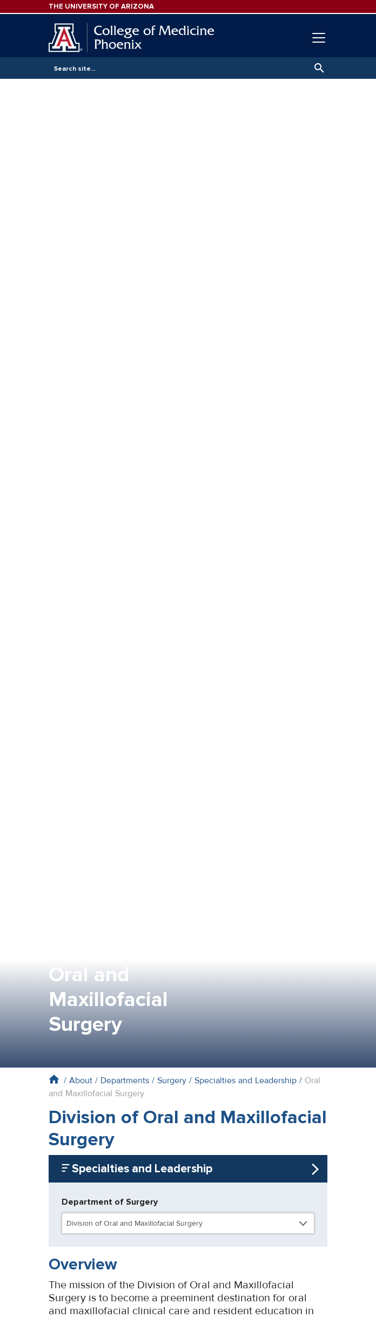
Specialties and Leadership (245, 1080)
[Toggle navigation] (318, 37)
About (80, 1080)
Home (54, 1079)
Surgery (171, 1080)
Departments (124, 1080)
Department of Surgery (110, 1202)
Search (316, 68)
